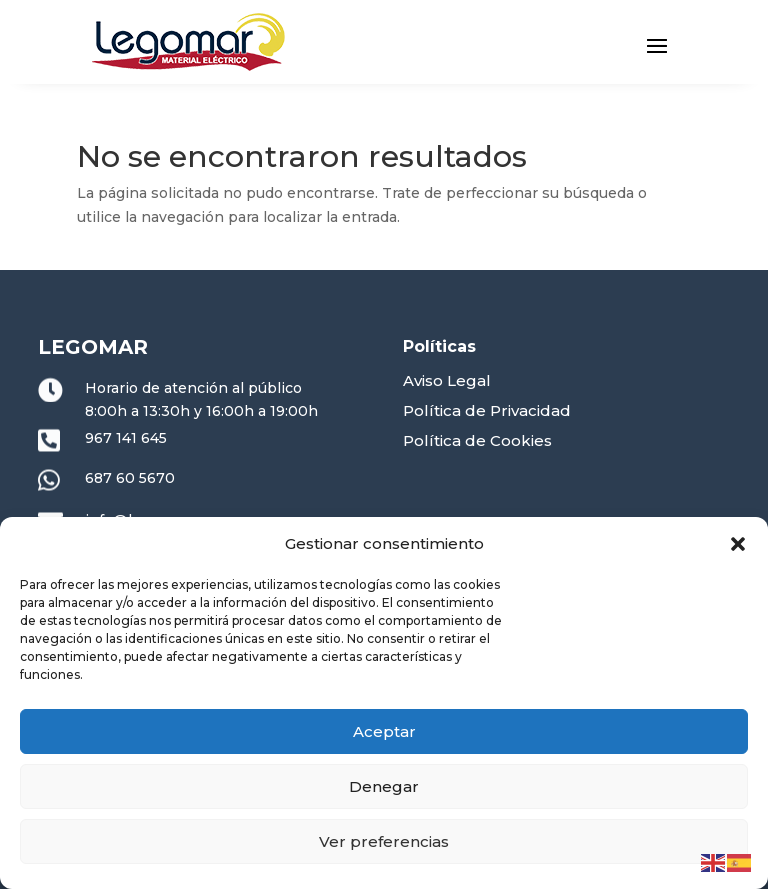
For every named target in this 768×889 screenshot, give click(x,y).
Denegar (384, 786)
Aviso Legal (447, 380)
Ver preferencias (384, 841)
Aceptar (384, 731)
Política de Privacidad (487, 410)
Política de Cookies (477, 440)
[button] (738, 544)
